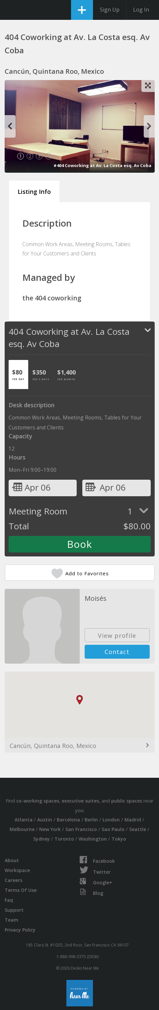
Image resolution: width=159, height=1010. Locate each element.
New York (50, 829)
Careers (13, 880)
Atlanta (24, 819)
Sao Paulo (113, 829)
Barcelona (68, 819)
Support (14, 910)
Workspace (17, 870)
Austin (44, 819)
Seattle (137, 829)
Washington (93, 839)
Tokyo (119, 839)
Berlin (91, 819)
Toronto (64, 839)
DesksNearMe (11, 10)
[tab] (18, 374)
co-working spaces (37, 801)
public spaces (126, 801)
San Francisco (81, 829)
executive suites (80, 801)
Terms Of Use (21, 890)
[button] (79, 700)
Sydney (41, 839)
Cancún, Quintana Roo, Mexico (53, 746)
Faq (9, 900)
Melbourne (22, 829)
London (111, 819)
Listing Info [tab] (34, 192)
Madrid (132, 819)
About (12, 860)
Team (11, 920)
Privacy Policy (20, 930)
